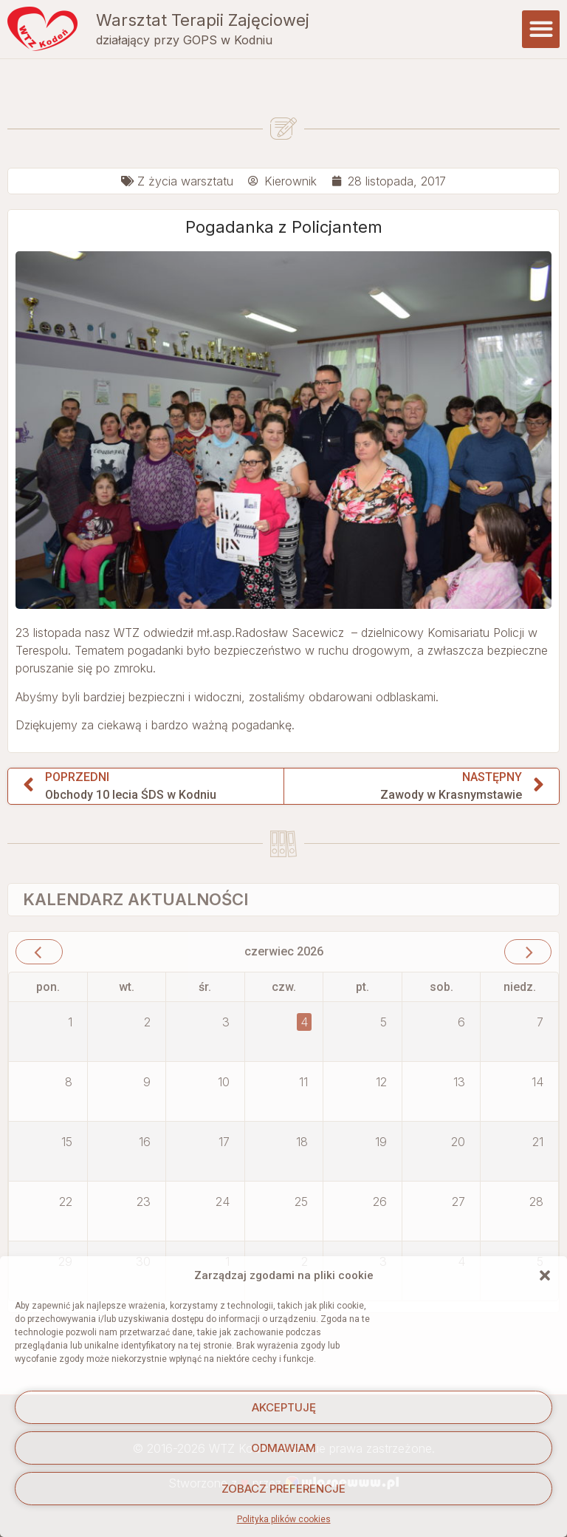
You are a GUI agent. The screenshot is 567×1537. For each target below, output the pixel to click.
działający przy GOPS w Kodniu (184, 34)
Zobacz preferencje (283, 1489)
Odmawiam (283, 1448)
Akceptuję (284, 1407)
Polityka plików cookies (284, 1519)
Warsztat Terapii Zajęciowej (202, 14)
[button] (544, 1275)
